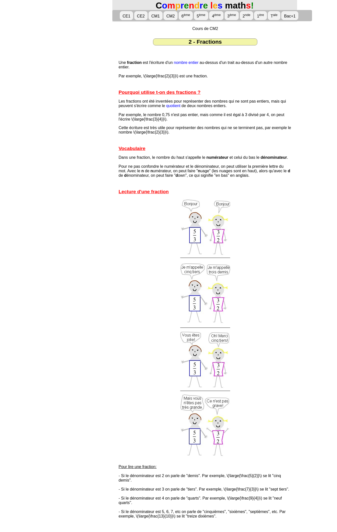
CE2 (141, 16)
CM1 (155, 16)
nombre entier (186, 62)
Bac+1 (290, 16)
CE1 (126, 16)
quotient (173, 106)
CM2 (170, 16)
